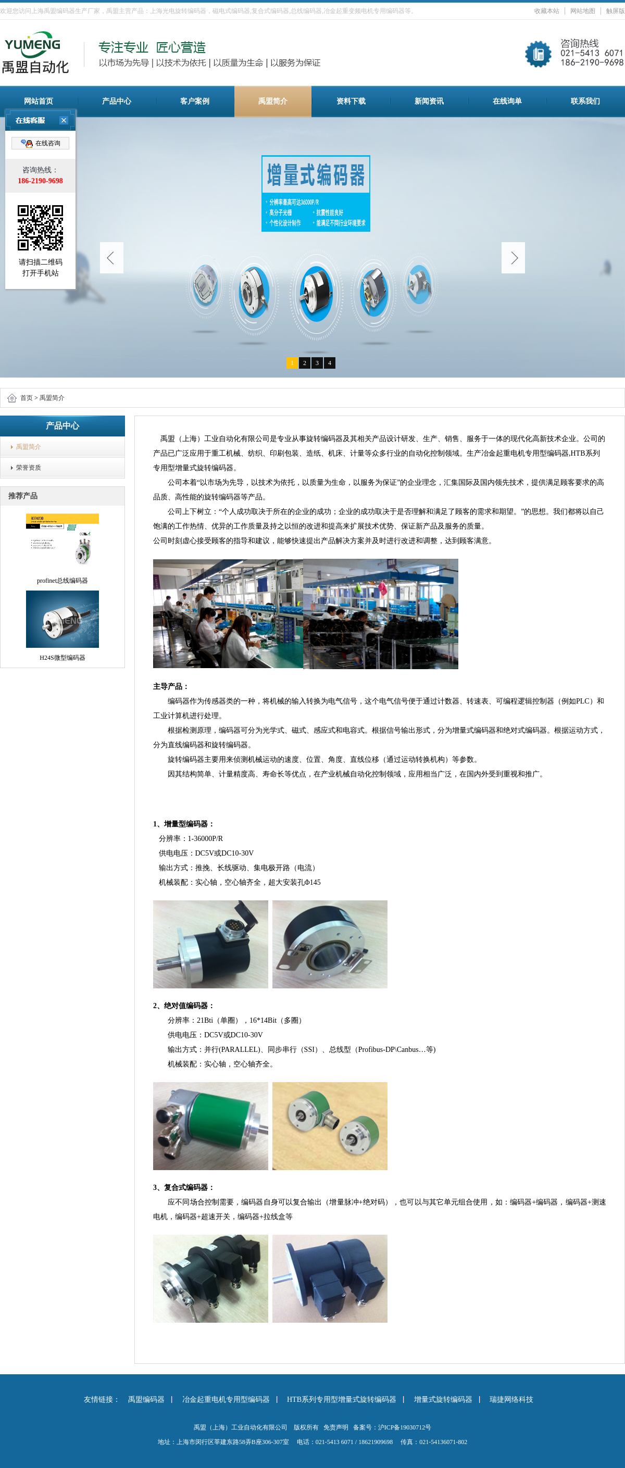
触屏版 (615, 11)
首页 (26, 397)
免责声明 (335, 1427)
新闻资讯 (429, 101)
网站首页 (38, 101)
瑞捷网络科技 (511, 1399)
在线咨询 (40, 144)
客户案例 (194, 101)
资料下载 (351, 101)
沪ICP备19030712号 (405, 1427)
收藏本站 (546, 11)
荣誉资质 (28, 467)
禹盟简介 (273, 101)
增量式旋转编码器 (443, 1399)
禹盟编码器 (146, 1399)
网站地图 (582, 11)
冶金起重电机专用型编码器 (226, 1399)
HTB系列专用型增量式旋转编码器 (341, 1399)
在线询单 (507, 101)
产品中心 (116, 101)
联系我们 (585, 101)
